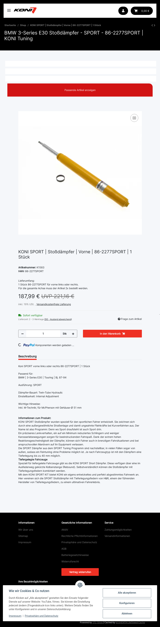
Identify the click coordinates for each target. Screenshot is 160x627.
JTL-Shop (97, 622)
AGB (63, 548)
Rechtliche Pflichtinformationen (79, 535)
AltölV (64, 529)
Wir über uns (25, 529)
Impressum (24, 542)
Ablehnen (127, 613)
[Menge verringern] (22, 333)
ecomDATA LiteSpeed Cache (130, 622)
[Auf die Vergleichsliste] (134, 118)
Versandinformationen (117, 535)
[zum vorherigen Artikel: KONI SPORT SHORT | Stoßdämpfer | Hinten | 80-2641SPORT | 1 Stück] (152, 25)
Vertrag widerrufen (80, 572)
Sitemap (23, 535)
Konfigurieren (127, 603)
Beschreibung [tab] (27, 356)
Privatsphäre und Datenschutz (79, 542)
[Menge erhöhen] (73, 333)
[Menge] (43, 333)
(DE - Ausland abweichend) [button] (58, 319)
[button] (123, 11)
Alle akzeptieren (127, 592)
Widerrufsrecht (70, 561)
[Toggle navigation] (9, 9)
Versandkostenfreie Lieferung (53, 304)
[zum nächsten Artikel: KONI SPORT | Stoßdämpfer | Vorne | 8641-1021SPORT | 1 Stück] (154, 25)
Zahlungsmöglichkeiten (118, 529)
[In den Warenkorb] (21, 109)
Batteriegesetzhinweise (75, 554)
